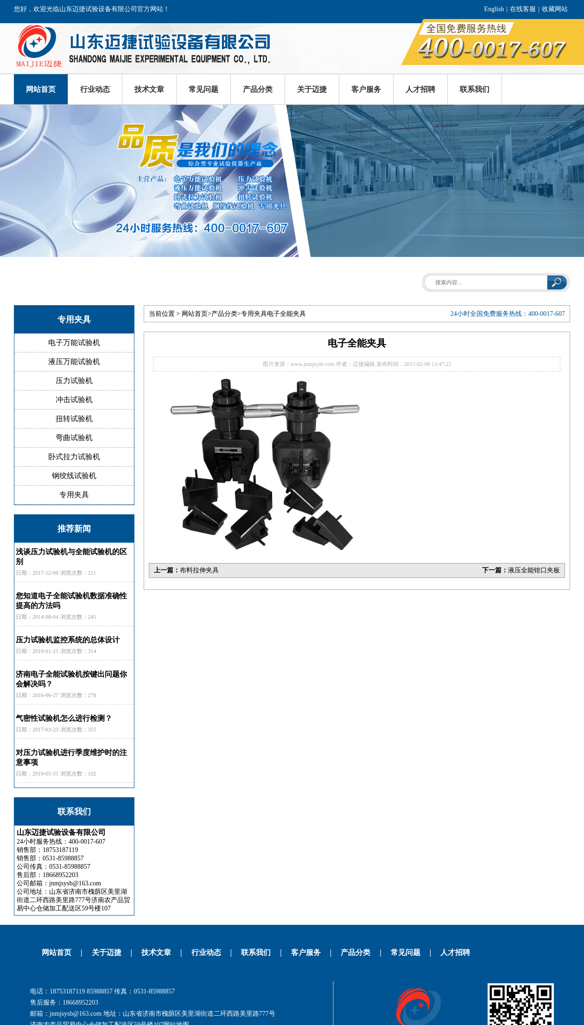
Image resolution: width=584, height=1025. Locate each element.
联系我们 (474, 89)
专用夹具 (254, 313)
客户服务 (366, 89)
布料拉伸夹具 (199, 570)
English (494, 9)
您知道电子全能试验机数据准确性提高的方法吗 (71, 600)
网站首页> (196, 313)
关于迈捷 (312, 89)
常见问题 (203, 89)
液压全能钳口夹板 (534, 570)
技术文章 (149, 89)
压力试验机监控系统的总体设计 (68, 640)
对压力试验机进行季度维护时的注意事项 (71, 757)
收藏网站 (555, 9)
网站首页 (41, 89)
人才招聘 (420, 89)
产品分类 (258, 89)
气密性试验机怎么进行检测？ (64, 718)
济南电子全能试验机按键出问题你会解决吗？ (71, 679)
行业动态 (95, 89)
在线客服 (523, 9)
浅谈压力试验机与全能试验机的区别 (71, 556)
